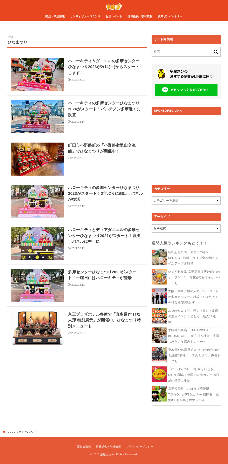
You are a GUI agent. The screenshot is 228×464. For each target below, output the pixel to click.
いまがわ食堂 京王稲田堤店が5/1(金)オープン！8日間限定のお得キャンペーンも (194, 277)
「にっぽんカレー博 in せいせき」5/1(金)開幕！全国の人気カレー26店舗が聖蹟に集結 (193, 374)
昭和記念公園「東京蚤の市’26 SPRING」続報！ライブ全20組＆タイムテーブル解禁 (193, 257)
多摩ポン (105, 454)
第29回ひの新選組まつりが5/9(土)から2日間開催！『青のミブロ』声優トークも (194, 355)
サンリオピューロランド (85, 16)
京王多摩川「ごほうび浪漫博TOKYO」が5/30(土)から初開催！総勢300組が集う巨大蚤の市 (193, 394)
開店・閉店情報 (55, 16)
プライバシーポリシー (139, 446)
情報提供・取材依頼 (139, 16)
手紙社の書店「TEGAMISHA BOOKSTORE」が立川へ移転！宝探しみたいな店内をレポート (193, 335)
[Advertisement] (186, 147)
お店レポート (114, 16)
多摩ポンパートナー (170, 16)
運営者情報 (84, 446)
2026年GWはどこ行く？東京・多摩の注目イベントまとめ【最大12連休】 (193, 316)
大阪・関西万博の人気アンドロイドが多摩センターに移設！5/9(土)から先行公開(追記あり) (193, 296)
